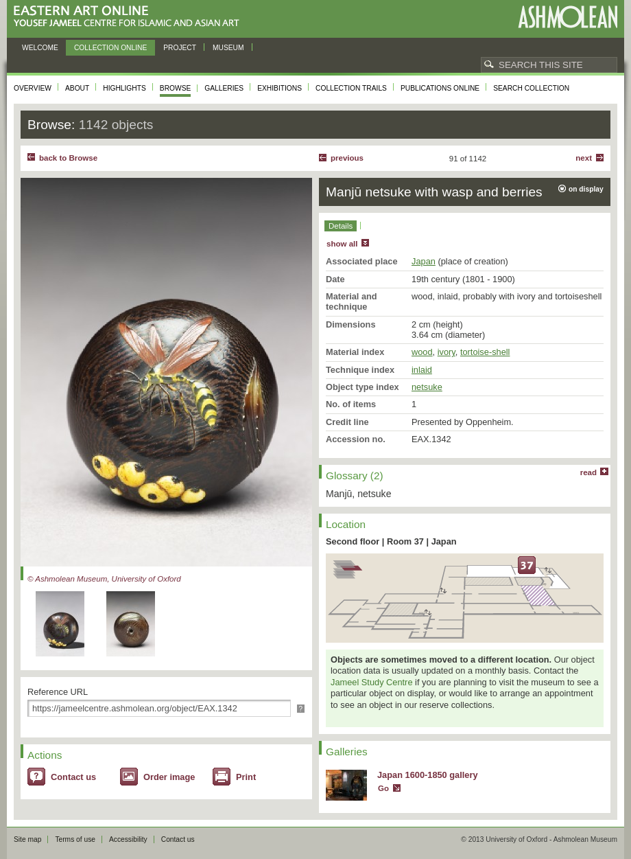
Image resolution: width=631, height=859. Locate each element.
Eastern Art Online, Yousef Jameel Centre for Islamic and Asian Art (130, 16)
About (77, 88)
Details (341, 226)
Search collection (531, 88)
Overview (32, 88)
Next (583, 158)
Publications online (440, 88)
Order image (169, 777)
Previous (347, 158)
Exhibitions (279, 88)
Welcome (40, 47)
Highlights (124, 88)
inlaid (422, 370)
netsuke (427, 387)
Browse (175, 88)
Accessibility (128, 839)
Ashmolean (567, 16)
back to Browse (68, 158)
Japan (424, 261)
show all (341, 244)
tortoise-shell (485, 352)
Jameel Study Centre (372, 682)
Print (246, 777)
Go (383, 788)
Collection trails (351, 88)
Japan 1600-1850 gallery (427, 775)
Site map (27, 839)
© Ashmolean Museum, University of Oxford (104, 579)
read (588, 472)
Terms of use (75, 839)
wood (422, 352)
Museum (228, 47)
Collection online (110, 47)
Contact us (73, 777)
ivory (446, 352)
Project (179, 47)
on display (586, 189)
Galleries (223, 88)
